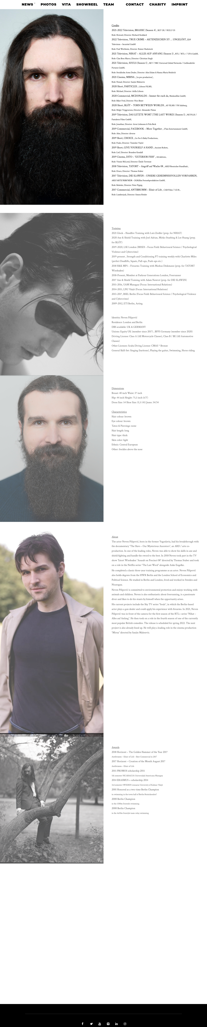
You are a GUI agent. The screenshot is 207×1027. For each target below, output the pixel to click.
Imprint (180, 4)
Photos (48, 4)
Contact (135, 4)
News (27, 4)
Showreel (87, 4)
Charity (157, 4)
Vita (66, 4)
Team (108, 4)
